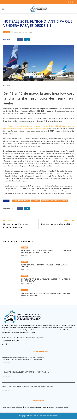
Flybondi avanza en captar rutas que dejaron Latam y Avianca (44, 266)
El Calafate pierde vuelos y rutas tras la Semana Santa (25, 372)
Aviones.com (34, 416)
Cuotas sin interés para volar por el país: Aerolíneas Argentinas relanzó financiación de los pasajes (24, 359)
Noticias (6, 32)
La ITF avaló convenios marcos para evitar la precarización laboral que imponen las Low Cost (46, 252)
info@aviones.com (9, 344)
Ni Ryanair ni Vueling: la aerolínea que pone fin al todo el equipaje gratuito (45, 280)
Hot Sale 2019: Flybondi (21, 201)
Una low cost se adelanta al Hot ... (57, 224)
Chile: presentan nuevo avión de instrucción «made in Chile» (27, 386)
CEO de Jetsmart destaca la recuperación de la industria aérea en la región (45, 294)
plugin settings (64, 407)
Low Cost (35, 201)
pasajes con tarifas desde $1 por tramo (54, 201)
